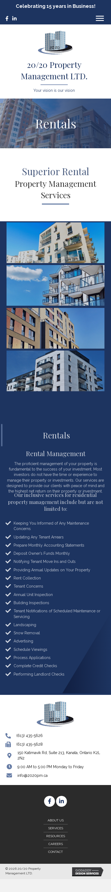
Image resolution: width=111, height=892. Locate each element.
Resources (55, 836)
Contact (55, 852)
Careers (55, 844)
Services (55, 828)
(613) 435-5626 (29, 735)
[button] (100, 18)
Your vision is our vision (54, 90)
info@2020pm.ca (32, 775)
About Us (56, 820)
